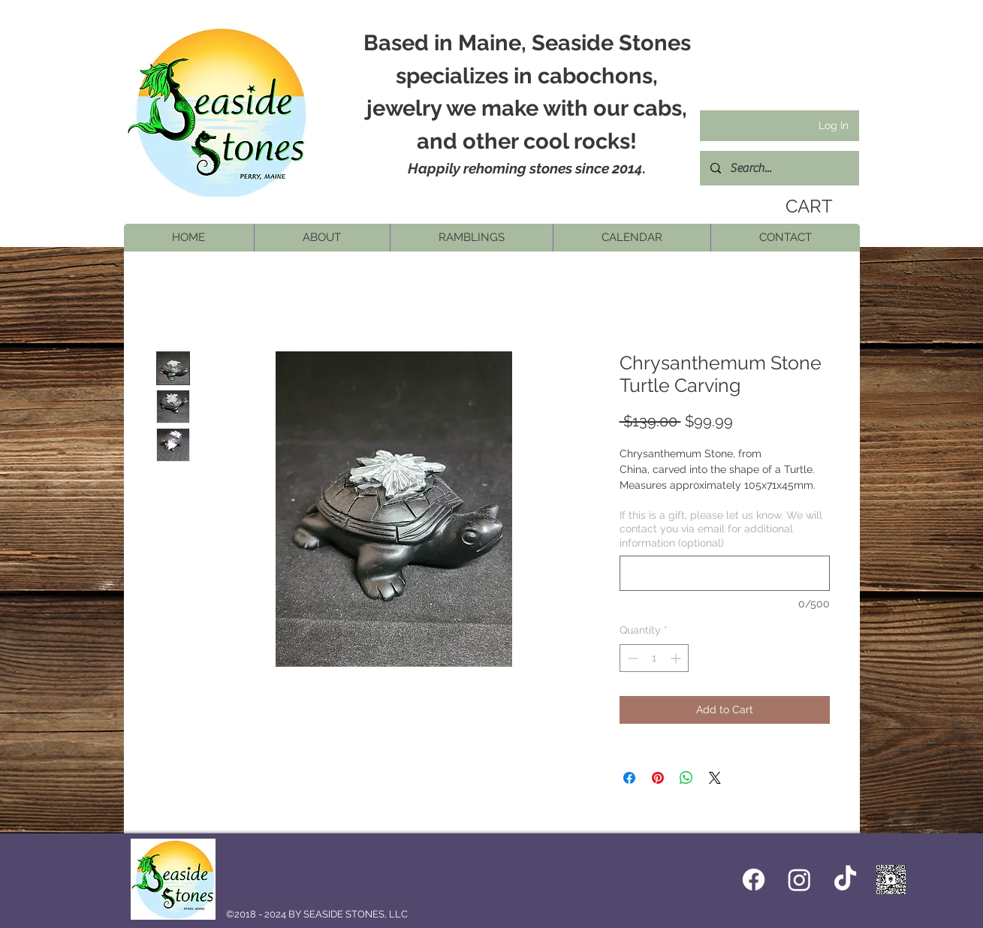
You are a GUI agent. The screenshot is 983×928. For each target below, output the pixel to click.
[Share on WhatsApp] (686, 778)
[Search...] (779, 168)
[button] (322, 238)
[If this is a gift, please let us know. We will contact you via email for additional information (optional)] (724, 573)
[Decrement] (631, 658)
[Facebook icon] (753, 879)
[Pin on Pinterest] (658, 778)
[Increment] (677, 658)
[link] (804, 206)
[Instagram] (799, 879)
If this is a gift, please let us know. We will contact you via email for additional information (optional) (721, 528)
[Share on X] (715, 778)
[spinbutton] (654, 658)
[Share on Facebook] (629, 778)
